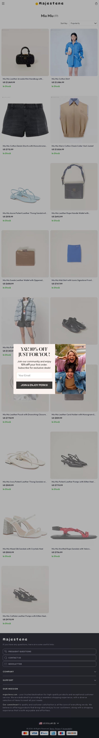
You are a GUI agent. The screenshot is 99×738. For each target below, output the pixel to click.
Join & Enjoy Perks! (34, 385)
